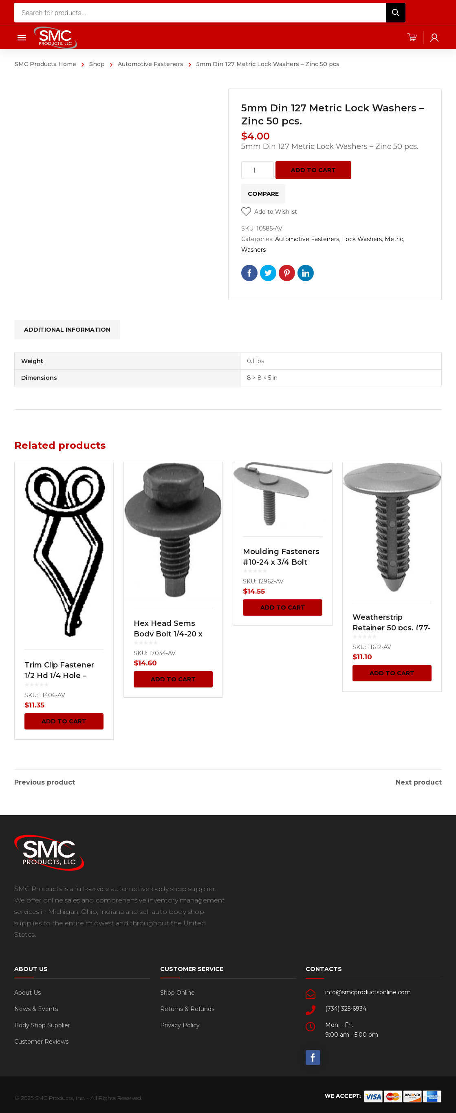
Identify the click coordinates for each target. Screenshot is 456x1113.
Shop (97, 64)
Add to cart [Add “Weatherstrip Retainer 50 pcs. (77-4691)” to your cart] (392, 673)
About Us (27, 990)
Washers (253, 249)
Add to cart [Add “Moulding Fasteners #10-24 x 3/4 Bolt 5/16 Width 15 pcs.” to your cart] (282, 607)
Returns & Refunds (187, 1007)
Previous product (44, 780)
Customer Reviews (41, 1039)
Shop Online (177, 990)
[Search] (395, 12)
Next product (419, 780)
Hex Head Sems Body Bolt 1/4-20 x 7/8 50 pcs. (168, 634)
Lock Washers (362, 239)
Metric (394, 239)
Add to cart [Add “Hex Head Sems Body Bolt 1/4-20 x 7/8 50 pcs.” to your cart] (173, 679)
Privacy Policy (180, 1023)
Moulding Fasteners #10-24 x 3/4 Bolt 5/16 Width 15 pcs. (281, 562)
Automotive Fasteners (150, 64)
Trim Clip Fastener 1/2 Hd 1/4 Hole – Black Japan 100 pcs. (63, 676)
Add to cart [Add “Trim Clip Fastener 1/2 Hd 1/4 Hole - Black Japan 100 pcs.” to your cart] (64, 721)
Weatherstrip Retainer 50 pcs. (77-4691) (391, 628)
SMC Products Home (45, 64)
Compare (263, 193)
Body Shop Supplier (42, 1023)
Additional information (67, 329)
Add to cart (313, 170)
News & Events (36, 1007)
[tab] (67, 329)
